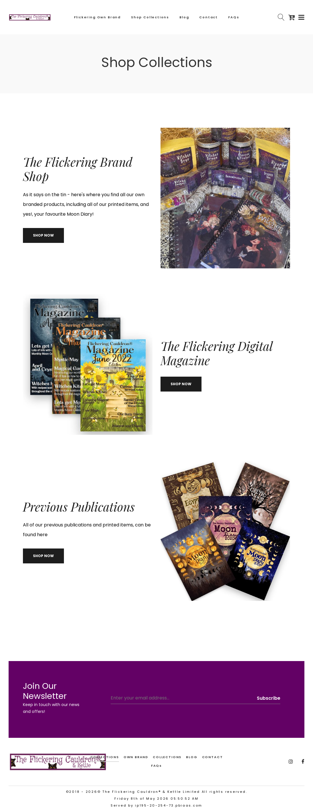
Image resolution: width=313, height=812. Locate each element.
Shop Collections (150, 17)
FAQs (233, 17)
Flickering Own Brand (97, 17)
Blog (184, 17)
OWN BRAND (136, 757)
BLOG (191, 757)
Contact (208, 17)
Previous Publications (79, 507)
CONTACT (212, 757)
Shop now (43, 235)
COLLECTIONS (167, 757)
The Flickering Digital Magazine (216, 353)
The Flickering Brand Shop (77, 169)
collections (104, 757)
